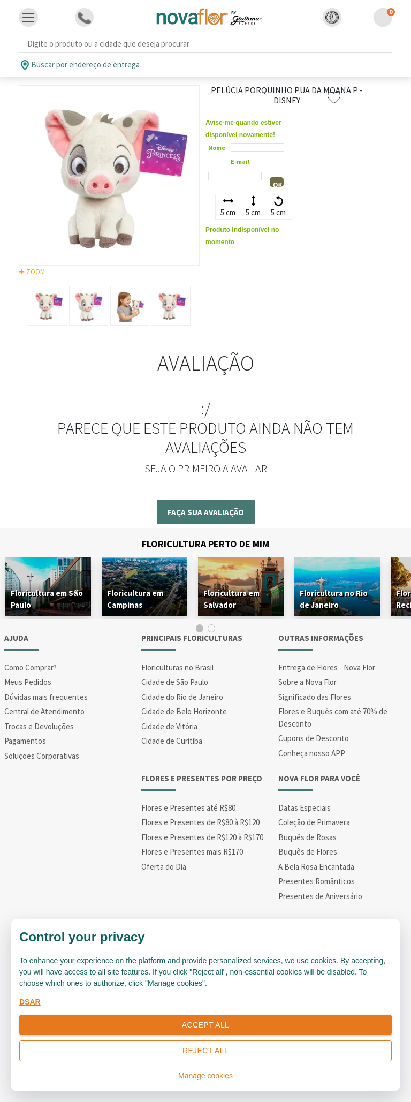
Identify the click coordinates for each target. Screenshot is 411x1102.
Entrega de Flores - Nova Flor (326, 667)
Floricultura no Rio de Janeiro (334, 599)
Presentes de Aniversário (320, 896)
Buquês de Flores (307, 852)
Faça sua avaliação (206, 512)
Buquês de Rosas (307, 837)
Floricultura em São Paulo (47, 599)
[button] (332, 17)
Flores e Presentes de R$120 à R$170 (202, 837)
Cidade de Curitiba (171, 741)
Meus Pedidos (27, 682)
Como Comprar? (30, 667)
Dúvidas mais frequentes (46, 697)
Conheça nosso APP (311, 753)
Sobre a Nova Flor (307, 682)
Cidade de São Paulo (174, 682)
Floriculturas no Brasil (177, 667)
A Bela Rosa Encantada (316, 867)
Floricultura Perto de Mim (205, 544)
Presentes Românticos (316, 881)
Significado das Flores (314, 697)
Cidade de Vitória (169, 726)
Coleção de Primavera (314, 822)
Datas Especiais (304, 808)
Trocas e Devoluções (39, 726)
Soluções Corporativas (41, 756)
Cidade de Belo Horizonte (184, 711)
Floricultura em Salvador (231, 599)
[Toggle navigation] (28, 17)
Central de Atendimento (44, 711)
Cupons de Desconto (313, 738)
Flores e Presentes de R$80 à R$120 (200, 822)
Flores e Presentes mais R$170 (192, 852)
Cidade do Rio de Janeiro (182, 697)
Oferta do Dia (163, 867)
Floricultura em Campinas (135, 599)
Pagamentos (25, 741)
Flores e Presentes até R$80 (188, 808)
